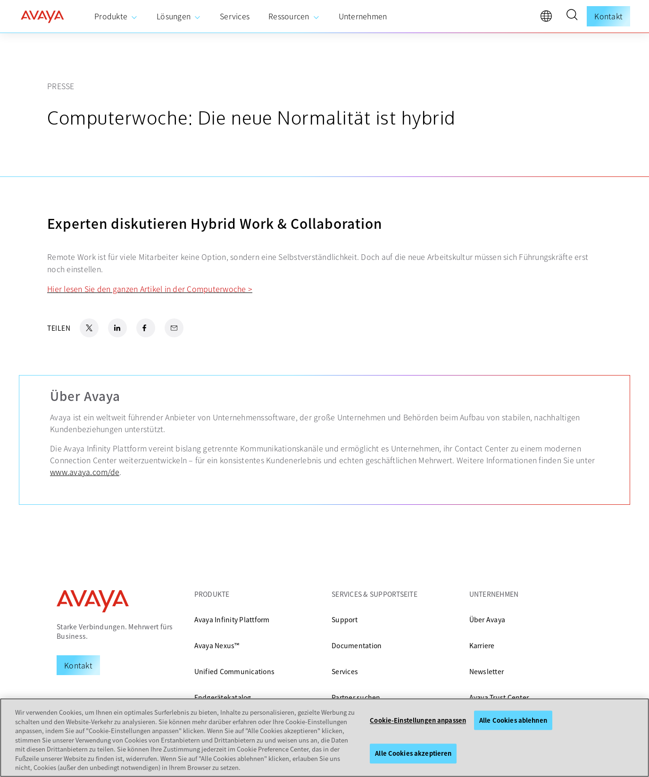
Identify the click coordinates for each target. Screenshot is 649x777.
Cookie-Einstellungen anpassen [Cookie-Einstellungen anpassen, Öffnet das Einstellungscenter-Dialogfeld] (418, 720)
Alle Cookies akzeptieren (413, 753)
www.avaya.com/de (84, 471)
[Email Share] (174, 327)
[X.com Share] (89, 327)
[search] (571, 16)
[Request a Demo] (78, 665)
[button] (571, 16)
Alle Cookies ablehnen (513, 720)
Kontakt (608, 16)
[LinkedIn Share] (117, 327)
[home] (42, 16)
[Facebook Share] (145, 327)
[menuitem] (116, 16)
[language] (549, 18)
